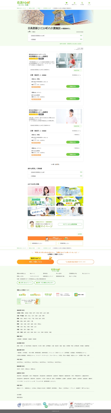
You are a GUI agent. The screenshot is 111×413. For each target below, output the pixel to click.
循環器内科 (49, 375)
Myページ (32, 273)
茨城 (36, 318)
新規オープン (20, 388)
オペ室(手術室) (27, 345)
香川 (25, 329)
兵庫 (28, 324)
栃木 (40, 318)
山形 (44, 313)
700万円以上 (50, 362)
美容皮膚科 (25, 375)
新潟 (26, 315)
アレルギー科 (39, 381)
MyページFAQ (72, 276)
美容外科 (19, 375)
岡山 (25, 326)
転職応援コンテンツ (48, 276)
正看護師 (19, 339)
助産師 (34, 339)
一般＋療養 (31, 352)
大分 (39, 332)
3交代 (22, 369)
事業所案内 (20, 397)
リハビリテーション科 (29, 381)
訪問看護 (48, 345)
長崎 (32, 332)
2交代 (18, 369)
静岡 (28, 321)
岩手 (34, 313)
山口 (35, 326)
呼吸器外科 (78, 375)
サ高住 (60, 355)
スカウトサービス (34, 276)
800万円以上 (58, 362)
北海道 (38, 8)
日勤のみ (27, 369)
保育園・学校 (70, 345)
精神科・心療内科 (77, 378)
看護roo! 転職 (32, 8)
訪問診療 (76, 345)
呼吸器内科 (35, 375)
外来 (21, 345)
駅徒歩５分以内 (41, 388)
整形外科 (33, 378)
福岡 (25, 332)
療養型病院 (38, 352)
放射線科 (85, 378)
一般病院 (19, 352)
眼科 (53, 378)
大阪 (21, 324)
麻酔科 (90, 378)
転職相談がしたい (37, 243)
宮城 (37, 313)
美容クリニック (59, 352)
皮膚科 (64, 378)
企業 (88, 355)
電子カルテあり (85, 388)
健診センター (74, 355)
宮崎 (42, 332)
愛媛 (28, 329)
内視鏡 (81, 345)
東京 (21, 318)
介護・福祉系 (55, 345)
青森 (30, 313)
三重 (32, 321)
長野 (43, 315)
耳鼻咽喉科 (58, 378)
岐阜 (25, 321)
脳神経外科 (26, 378)
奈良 (35, 324)
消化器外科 (20, 378)
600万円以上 (43, 362)
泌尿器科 (69, 378)
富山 (29, 315)
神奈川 (25, 318)
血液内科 (55, 375)
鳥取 (28, 326)
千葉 (33, 318)
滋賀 (32, 324)
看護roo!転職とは (21, 273)
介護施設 (72, 352)
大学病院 (25, 352)
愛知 (21, 321)
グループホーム (54, 355)
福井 (36, 315)
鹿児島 (46, 332)
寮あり (60, 388)
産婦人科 (49, 378)
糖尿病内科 (67, 375)
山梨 (40, 315)
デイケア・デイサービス (42, 355)
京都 (25, 324)
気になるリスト (86, 273)
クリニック (51, 352)
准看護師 (25, 339)
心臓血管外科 (85, 375)
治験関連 (87, 345)
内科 (30, 375)
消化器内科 (42, 375)
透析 (44, 345)
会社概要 (19, 394)
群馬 (43, 318)
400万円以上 (28, 362)
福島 (48, 313)
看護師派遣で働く (60, 276)
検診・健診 (62, 345)
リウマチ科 (20, 381)
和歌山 (39, 324)
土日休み (34, 388)
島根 (32, 326)
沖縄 (50, 332)
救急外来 (35, 345)
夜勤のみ (33, 369)
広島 (21, 326)
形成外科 (38, 378)
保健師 (30, 339)
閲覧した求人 (20, 276)
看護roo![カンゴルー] (21, 8)
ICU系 (39, 345)
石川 (33, 315)
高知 (32, 329)
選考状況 (45, 273)
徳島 (21, 329)
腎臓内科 (61, 375)
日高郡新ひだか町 (47, 8)
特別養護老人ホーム (81, 352)
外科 (73, 375)
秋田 (41, 313)
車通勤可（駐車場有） (52, 388)
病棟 (18, 345)
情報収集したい (64, 243)
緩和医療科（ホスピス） (50, 381)
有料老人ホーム (31, 355)
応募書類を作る (73, 273)
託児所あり (66, 388)
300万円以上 (20, 362)
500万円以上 (35, 362)
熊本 (35, 332)
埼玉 (29, 318)
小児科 (43, 378)
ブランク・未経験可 (75, 388)
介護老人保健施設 (21, 355)
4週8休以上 (28, 388)
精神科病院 (45, 352)
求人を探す (59, 273)
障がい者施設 (66, 355)
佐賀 (28, 332)
